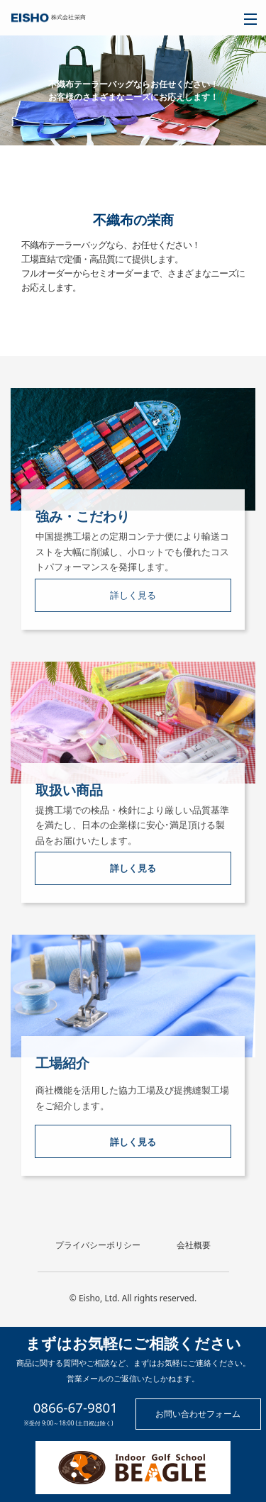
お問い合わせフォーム (197, 1414)
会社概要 (194, 1245)
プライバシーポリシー (97, 1245)
